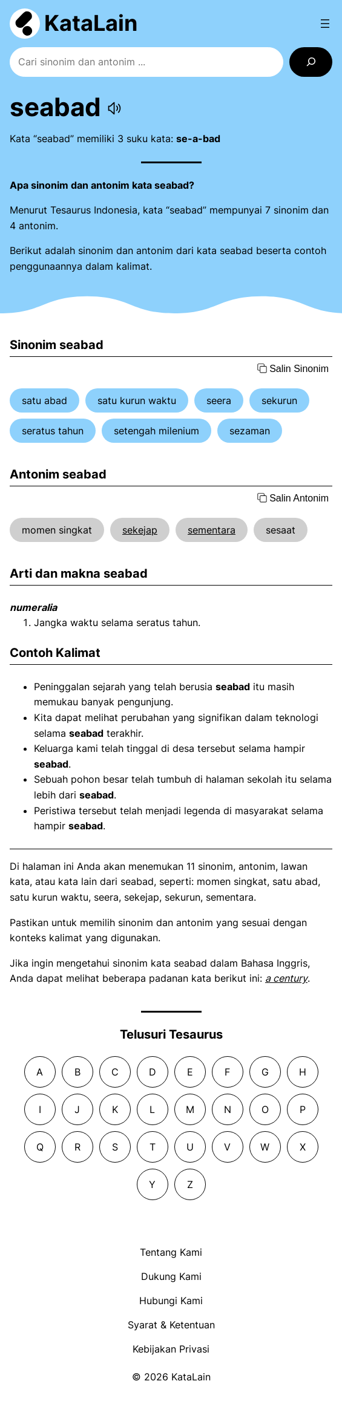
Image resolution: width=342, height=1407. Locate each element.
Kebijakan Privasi (171, 1349)
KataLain (90, 23)
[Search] (310, 62)
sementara (211, 530)
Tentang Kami (171, 1252)
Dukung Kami (171, 1276)
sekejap (139, 530)
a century (286, 978)
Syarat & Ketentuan (171, 1325)
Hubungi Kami (171, 1300)
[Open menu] (325, 23)
